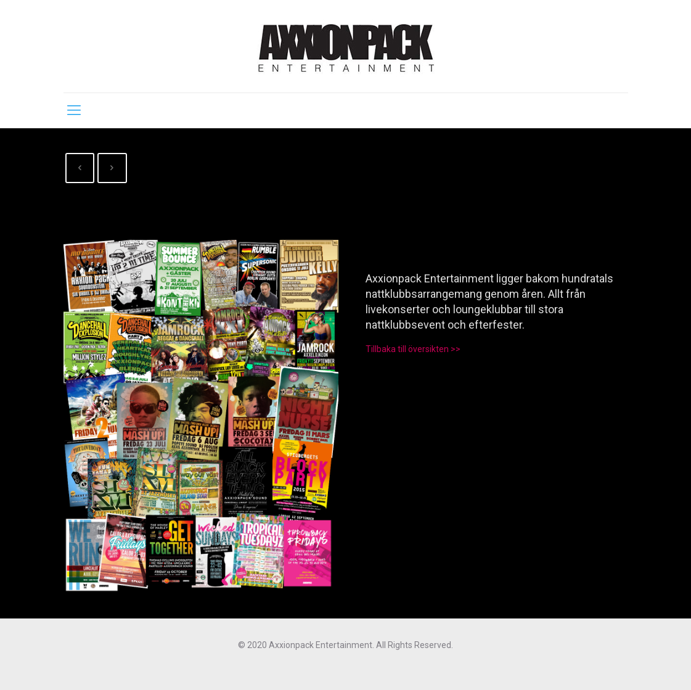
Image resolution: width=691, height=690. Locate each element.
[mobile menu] (73, 110)
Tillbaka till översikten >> (413, 349)
